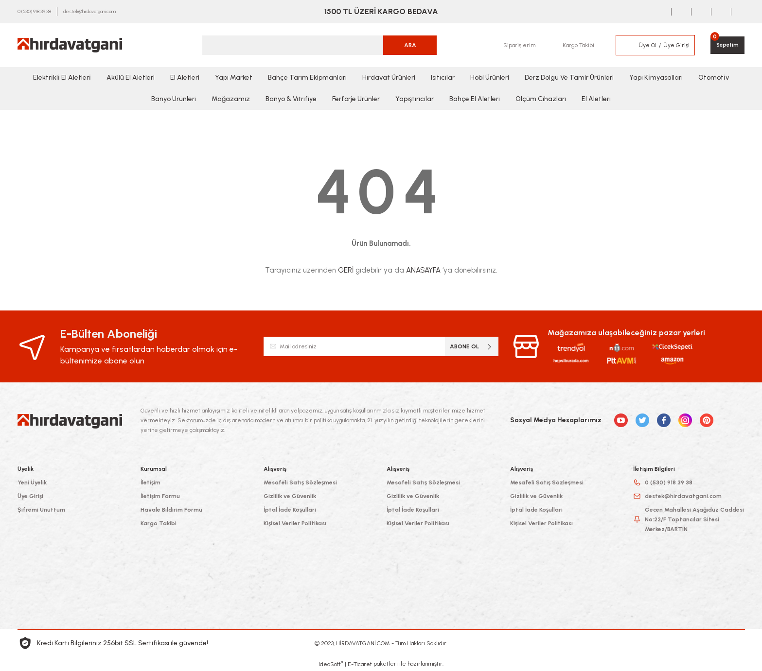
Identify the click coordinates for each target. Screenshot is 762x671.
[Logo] (70, 45)
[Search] (319, 45)
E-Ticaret (360, 664)
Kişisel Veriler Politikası (295, 523)
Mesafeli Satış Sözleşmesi (300, 482)
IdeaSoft (331, 664)
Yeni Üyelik (32, 482)
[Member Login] (625, 45)
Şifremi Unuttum (41, 509)
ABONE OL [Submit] (471, 347)
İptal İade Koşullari (290, 509)
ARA (410, 45)
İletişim (150, 482)
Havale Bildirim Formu (171, 509)
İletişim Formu (160, 496)
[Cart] (726, 45)
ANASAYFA (423, 270)
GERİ (346, 270)
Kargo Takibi (159, 523)
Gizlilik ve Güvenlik (290, 496)
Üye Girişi (30, 496)
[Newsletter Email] (381, 346)
